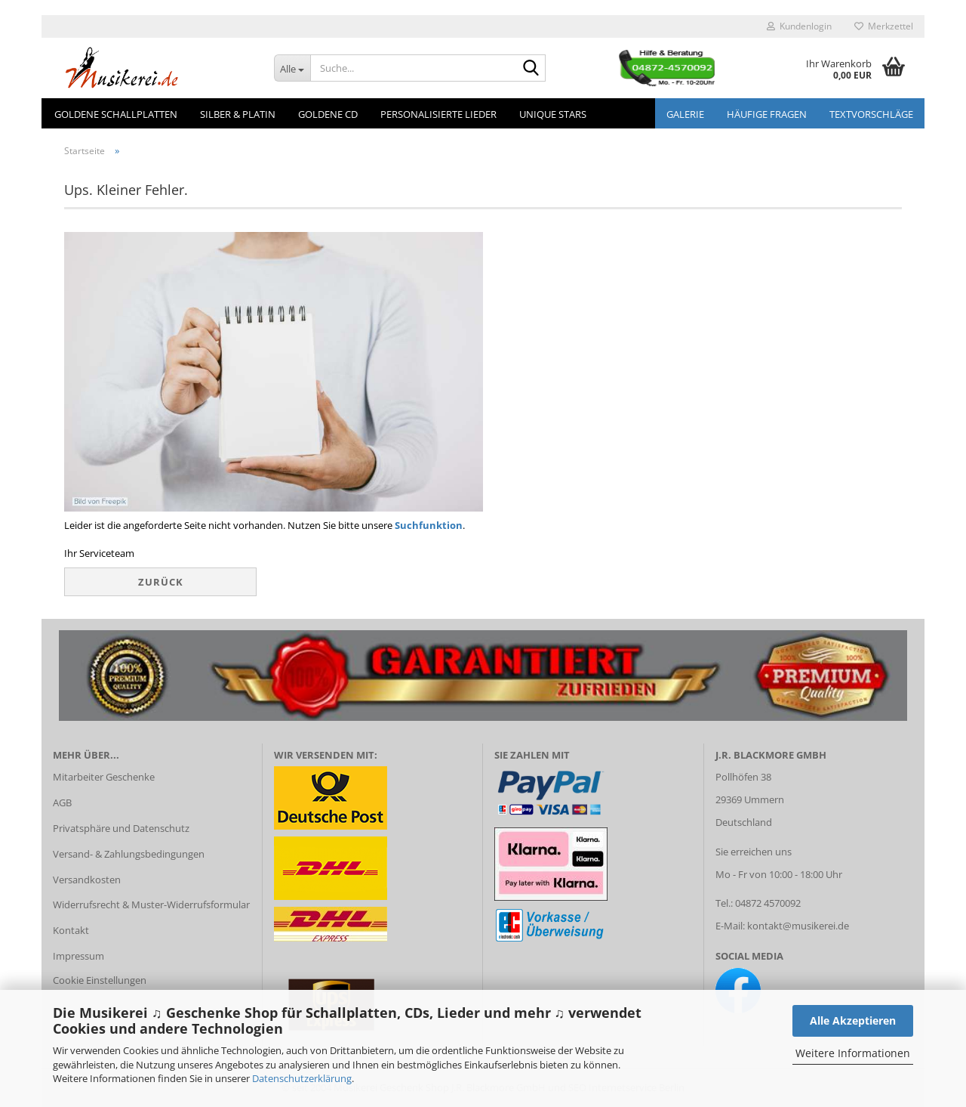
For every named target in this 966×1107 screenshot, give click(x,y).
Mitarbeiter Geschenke (104, 777)
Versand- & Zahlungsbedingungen (129, 854)
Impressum (78, 956)
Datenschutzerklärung (302, 1078)
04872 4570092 (768, 903)
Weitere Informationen (852, 1053)
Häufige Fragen (767, 114)
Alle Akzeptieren (853, 1020)
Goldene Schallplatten (115, 114)
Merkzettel (883, 26)
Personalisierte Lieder (438, 114)
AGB (62, 802)
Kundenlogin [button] (799, 26)
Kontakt (71, 930)
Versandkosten (87, 879)
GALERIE (685, 114)
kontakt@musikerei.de (798, 925)
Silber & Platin (237, 114)
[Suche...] (292, 68)
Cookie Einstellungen (99, 980)
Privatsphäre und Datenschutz (121, 828)
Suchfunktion (429, 525)
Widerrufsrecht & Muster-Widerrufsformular (151, 904)
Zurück (160, 582)
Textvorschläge (871, 114)
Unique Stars (552, 114)
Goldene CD (328, 114)
